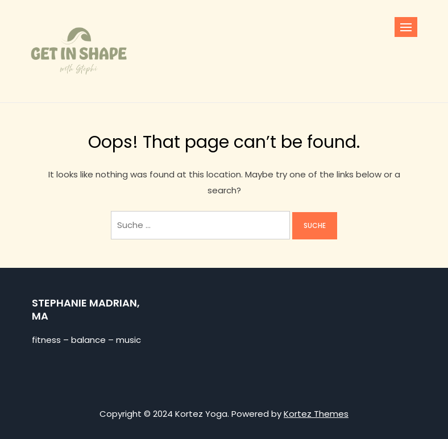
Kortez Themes (316, 414)
